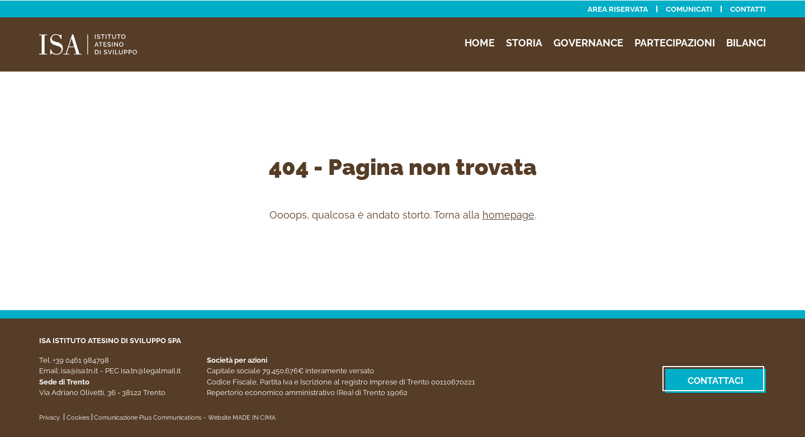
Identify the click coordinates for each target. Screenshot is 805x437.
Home (480, 42)
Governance (588, 42)
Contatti (748, 8)
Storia (524, 42)
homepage (508, 214)
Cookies (78, 417)
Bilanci (746, 42)
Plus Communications (170, 417)
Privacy (49, 417)
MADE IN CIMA (254, 417)
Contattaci (716, 380)
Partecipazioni (674, 42)
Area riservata (618, 8)
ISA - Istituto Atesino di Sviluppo (100, 44)
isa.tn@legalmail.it (151, 370)
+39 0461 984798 (81, 359)
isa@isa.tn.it (79, 370)
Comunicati (689, 8)
